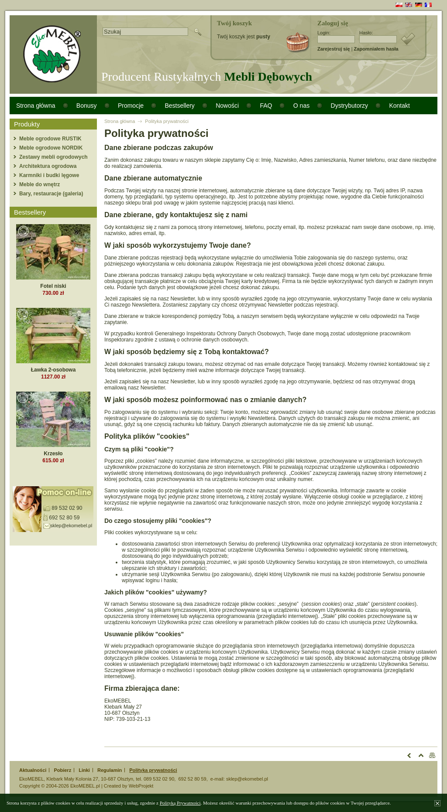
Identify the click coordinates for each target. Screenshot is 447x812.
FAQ (266, 105)
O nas (301, 105)
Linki (84, 770)
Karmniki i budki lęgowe (49, 175)
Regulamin (109, 770)
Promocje (131, 105)
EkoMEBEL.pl (85, 785)
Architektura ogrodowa (47, 166)
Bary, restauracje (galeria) (51, 194)
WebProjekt (141, 785)
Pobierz (62, 770)
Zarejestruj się (333, 48)
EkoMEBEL (31, 778)
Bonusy (86, 105)
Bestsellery (179, 105)
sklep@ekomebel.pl (71, 525)
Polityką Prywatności (180, 802)
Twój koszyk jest (243, 37)
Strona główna (35, 105)
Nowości (227, 105)
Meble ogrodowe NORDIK (51, 148)
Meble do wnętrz (39, 184)
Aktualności (32, 770)
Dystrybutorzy (349, 105)
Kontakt (399, 105)
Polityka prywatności (167, 121)
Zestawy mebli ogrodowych (53, 157)
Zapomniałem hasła (376, 48)
